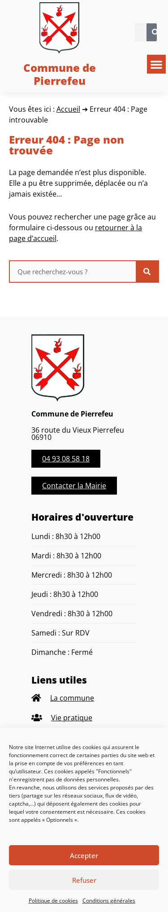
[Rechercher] (155, 32)
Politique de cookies (53, 900)
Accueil (68, 109)
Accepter (84, 855)
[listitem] (84, 698)
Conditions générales (108, 900)
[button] (156, 64)
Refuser (84, 880)
